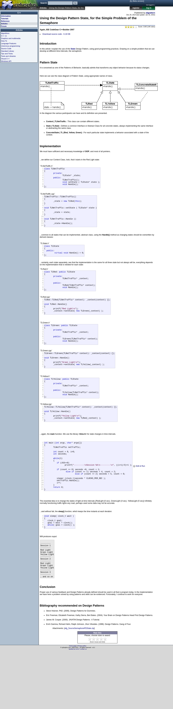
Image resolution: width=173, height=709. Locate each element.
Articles (43, 8)
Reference (5, 21)
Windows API (6, 61)
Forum (3, 26)
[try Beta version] (137, 1)
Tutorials (4, 19)
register (135, 8)
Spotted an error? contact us (78, 706)
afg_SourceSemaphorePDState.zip (79, 686)
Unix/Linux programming (10, 46)
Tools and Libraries (8, 56)
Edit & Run (139, 507)
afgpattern (150, 13)
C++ (19, 13)
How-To (4, 41)
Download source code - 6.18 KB (56, 34)
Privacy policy (81, 703)
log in (148, 8)
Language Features (8, 43)
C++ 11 (4, 36)
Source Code (6, 48)
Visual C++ (5, 59)
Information (6, 16)
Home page (73, 703)
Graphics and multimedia (10, 38)
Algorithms (5, 33)
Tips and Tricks (7, 54)
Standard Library (7, 51)
